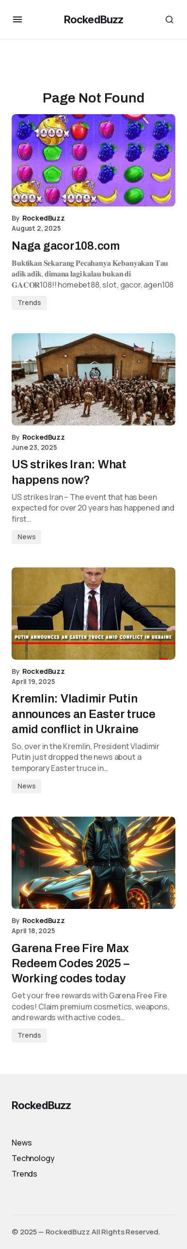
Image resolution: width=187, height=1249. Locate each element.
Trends (29, 302)
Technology (33, 1158)
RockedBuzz (93, 19)
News (26, 536)
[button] (17, 19)
